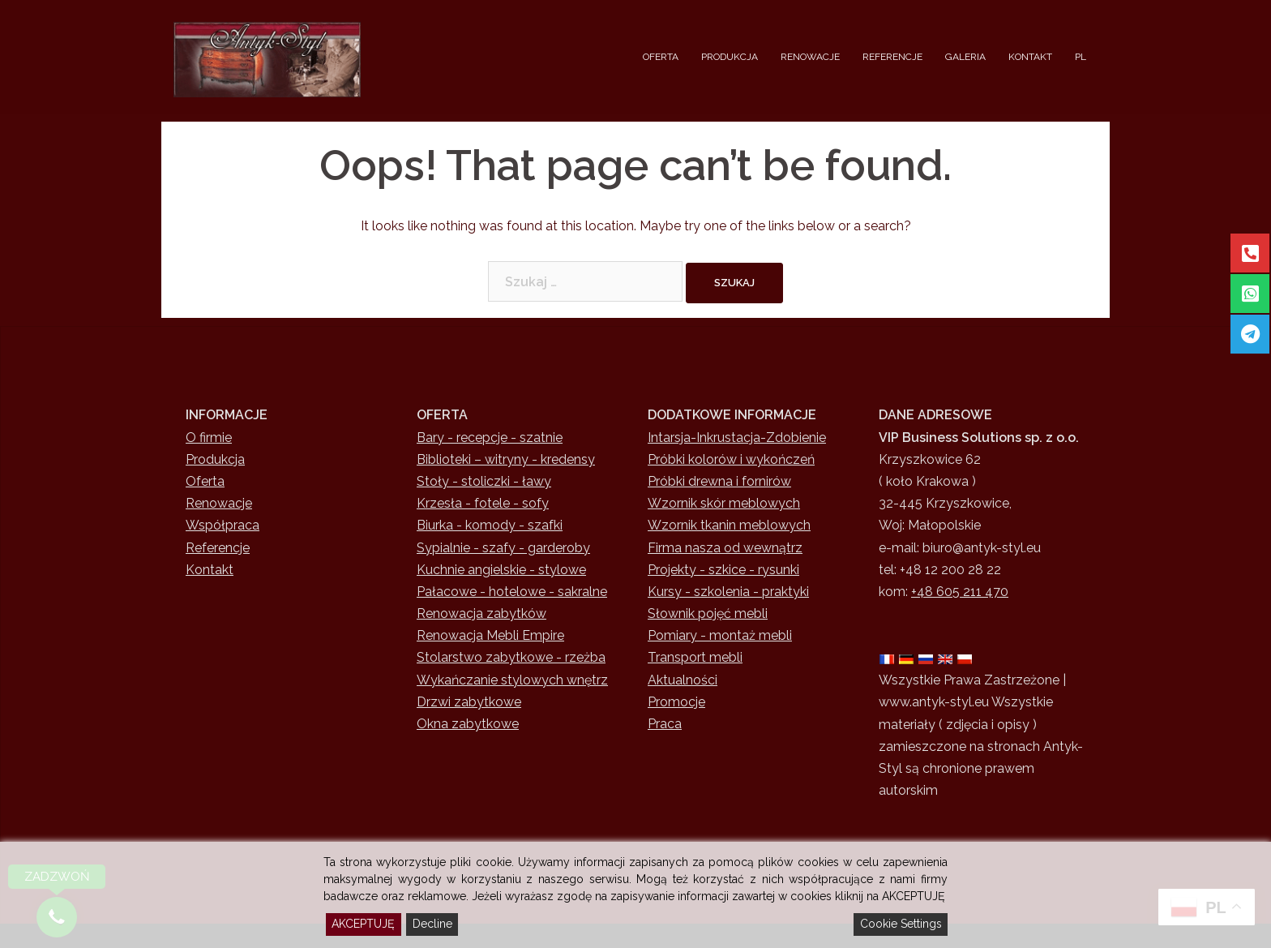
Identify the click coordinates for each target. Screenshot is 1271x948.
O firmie (209, 437)
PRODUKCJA (729, 56)
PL (1080, 56)
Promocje (676, 702)
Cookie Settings (901, 923)
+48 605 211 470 (959, 591)
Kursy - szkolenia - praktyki (728, 591)
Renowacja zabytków (481, 613)
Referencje (218, 548)
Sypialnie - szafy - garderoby (503, 548)
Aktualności (682, 680)
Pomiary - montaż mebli (720, 635)
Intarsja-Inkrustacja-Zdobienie (737, 437)
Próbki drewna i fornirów (719, 481)
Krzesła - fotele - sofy (483, 503)
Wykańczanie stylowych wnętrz (512, 680)
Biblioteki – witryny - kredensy (506, 459)
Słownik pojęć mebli (708, 613)
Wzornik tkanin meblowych (729, 525)
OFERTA (660, 56)
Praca (665, 723)
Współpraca (222, 525)
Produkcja (215, 459)
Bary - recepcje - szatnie (490, 437)
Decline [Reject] (432, 923)
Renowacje (219, 503)
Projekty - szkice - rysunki (723, 569)
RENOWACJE (810, 56)
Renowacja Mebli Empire (490, 635)
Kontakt (209, 569)
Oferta (205, 481)
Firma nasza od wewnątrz (725, 548)
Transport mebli (695, 657)
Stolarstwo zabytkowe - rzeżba (511, 657)
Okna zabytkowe (468, 723)
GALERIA (965, 56)
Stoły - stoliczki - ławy (484, 481)
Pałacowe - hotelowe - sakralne (512, 591)
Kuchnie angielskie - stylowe (501, 569)
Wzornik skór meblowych (724, 503)
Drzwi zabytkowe (469, 702)
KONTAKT (1030, 56)
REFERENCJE (892, 56)
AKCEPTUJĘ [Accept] (363, 923)
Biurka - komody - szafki (490, 525)
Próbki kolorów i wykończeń (731, 459)
